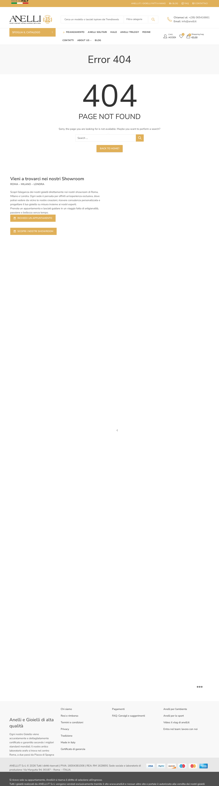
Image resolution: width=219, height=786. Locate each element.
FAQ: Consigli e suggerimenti (128, 715)
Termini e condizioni (72, 722)
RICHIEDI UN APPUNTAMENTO (33, 218)
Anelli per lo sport (173, 715)
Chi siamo (66, 709)
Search (153, 19)
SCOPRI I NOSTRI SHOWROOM (33, 231)
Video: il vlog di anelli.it (176, 722)
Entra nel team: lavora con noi (180, 729)
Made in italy (68, 742)
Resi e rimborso (69, 715)
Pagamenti (118, 709)
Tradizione (66, 735)
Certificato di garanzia (73, 749)
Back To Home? (109, 148)
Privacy (65, 729)
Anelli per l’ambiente (175, 709)
